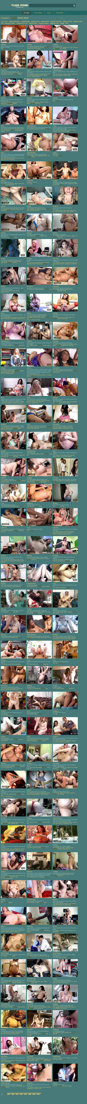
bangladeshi (7, 209)
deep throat (47, 74)
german (45, 155)
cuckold (68, 427)
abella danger (9, 878)
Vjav (2, 153)
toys (61, 48)
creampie (69, 74)
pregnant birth (45, 21)
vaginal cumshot (5, 291)
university (67, 403)
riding (44, 664)
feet (59, 981)
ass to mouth (61, 262)
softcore (62, 211)
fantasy (19, 261)
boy (37, 375)
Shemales (59, 13)
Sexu (2, 397)
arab (5, 102)
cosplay (64, 401)
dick (71, 47)
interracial (75, 47)
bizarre (42, 637)
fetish (63, 131)
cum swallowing (16, 849)
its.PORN (30, 1004)
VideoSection (57, 70)
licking (33, 740)
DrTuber (55, 478)
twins (7, 482)
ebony (49, 637)
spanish (7, 1087)
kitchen (75, 767)
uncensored (12, 159)
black (5, 237)
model (19, 183)
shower (48, 345)
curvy (58, 131)
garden (60, 1059)
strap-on (29, 768)
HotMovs (30, 503)
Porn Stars (38, 13)
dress (15, 158)
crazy (5, 586)
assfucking (67, 262)
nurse (24, 875)
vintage (64, 48)
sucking (54, 372)
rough (41, 794)
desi (2, 210)
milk (2, 23)
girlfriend (58, 235)
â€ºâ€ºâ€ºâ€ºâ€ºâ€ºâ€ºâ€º (24, 1093)
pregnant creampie (55, 21)
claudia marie (35, 403)
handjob (16, 850)
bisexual (38, 637)
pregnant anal (35, 21)
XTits (2, 126)
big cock (58, 74)
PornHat (3, 70)
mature (37, 289)
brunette (42, 74)
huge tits (42, 47)
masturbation (4, 74)
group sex (37, 128)
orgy (17, 506)
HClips (55, 153)
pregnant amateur (10, 23)
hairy (14, 290)
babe (9, 317)
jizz (53, 265)
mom (21, 102)
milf (58, 75)
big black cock (66, 47)
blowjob (37, 74)
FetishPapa (5, 953)
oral (54, 48)
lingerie (70, 533)
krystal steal (9, 767)
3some (57, 531)
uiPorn (29, 313)
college (17, 209)
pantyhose (41, 289)
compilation (17, 1032)
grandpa (67, 263)
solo (24, 318)
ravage (64, 768)
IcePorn (3, 478)
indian (4, 210)
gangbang (32, 128)
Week (25, 18)
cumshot (55, 131)
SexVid (3, 872)
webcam (38, 48)
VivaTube (4, 1056)
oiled (11, 74)
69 (4, 849)
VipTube (55, 527)
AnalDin (3, 424)
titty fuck (68, 849)
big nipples (9, 72)
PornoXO (30, 181)
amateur (6, 317)
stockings (60, 290)
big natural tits (11, 128)
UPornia (55, 258)
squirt (43, 586)
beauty (12, 317)
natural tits (19, 318)
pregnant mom (54, 23)
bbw (67, 23)
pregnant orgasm (44, 23)
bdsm (5, 981)
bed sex (31, 47)
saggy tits (20, 130)
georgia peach (9, 796)
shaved (39, 1008)
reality (19, 74)
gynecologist (69, 317)
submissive (14, 403)
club (2, 561)
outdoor (38, 317)
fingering (19, 72)
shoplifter (14, 103)
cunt (8, 237)
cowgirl (5, 561)
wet (36, 982)
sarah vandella (9, 104)
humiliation (17, 401)
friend (33, 767)
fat (61, 131)
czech (16, 1060)
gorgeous (41, 102)
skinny (33, 156)
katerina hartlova (36, 319)
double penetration (60, 263)
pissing (38, 847)
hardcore (41, 75)
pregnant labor (25, 21)
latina (74, 637)
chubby (73, 130)
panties (58, 456)
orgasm (73, 235)
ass (56, 317)
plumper (67, 131)
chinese (13, 102)
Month (20, 18)
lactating (75, 183)
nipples (45, 75)
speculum (60, 318)
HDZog (29, 233)
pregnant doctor (67, 21)
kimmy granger (9, 373)
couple (64, 74)
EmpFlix (29, 872)
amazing (58, 47)
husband (55, 75)
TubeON (30, 1030)
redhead (69, 456)
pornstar (3, 103)
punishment (3, 403)
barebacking (12, 559)
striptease (71, 345)
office (61, 75)
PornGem (56, 424)
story (69, 75)
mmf (63, 742)
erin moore (8, 429)
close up (3, 130)
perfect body (67, 905)
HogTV (29, 70)
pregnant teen (33, 23)
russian (28, 48)
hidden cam (21, 455)
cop (9, 370)
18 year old (6, 559)
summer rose (67, 534)
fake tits (60, 905)
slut (53, 211)
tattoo (57, 613)
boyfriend (9, 102)
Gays (49, 13)
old (23, 158)
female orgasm (64, 637)
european (42, 427)
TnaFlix (29, 44)
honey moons (9, 715)
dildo (12, 158)
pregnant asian (77, 21)
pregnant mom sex (22, 23)
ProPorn (55, 206)
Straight (26, 13)
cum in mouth (10, 561)
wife (46, 235)
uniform (13, 372)
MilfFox (55, 899)
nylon (72, 480)
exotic (9, 664)
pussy (16, 130)
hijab (35, 263)
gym (31, 688)
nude (71, 210)
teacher (72, 561)
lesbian (16, 183)
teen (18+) (33, 48)
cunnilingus (32, 454)
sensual (44, 345)
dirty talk (31, 75)
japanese (42, 128)
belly (5, 72)
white (58, 372)
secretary (65, 75)
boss (61, 74)
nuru (9, 74)
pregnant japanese (14, 21)
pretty (40, 506)
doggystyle (40, 155)
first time (75, 401)
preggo (62, 23)
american (32, 262)
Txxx (28, 424)
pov (6, 103)
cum (35, 209)
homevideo (63, 235)
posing (54, 345)
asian (5, 158)
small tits (32, 210)
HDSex (3, 44)
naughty (68, 210)
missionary (71, 455)
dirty (22, 1032)
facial (41, 558)
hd (38, 47)
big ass (5, 128)
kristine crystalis (36, 76)
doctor (35, 155)
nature (28, 103)
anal (61, 47)
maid (20, 158)
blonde (35, 47)
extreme (14, 72)
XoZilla (55, 98)
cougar (57, 455)
